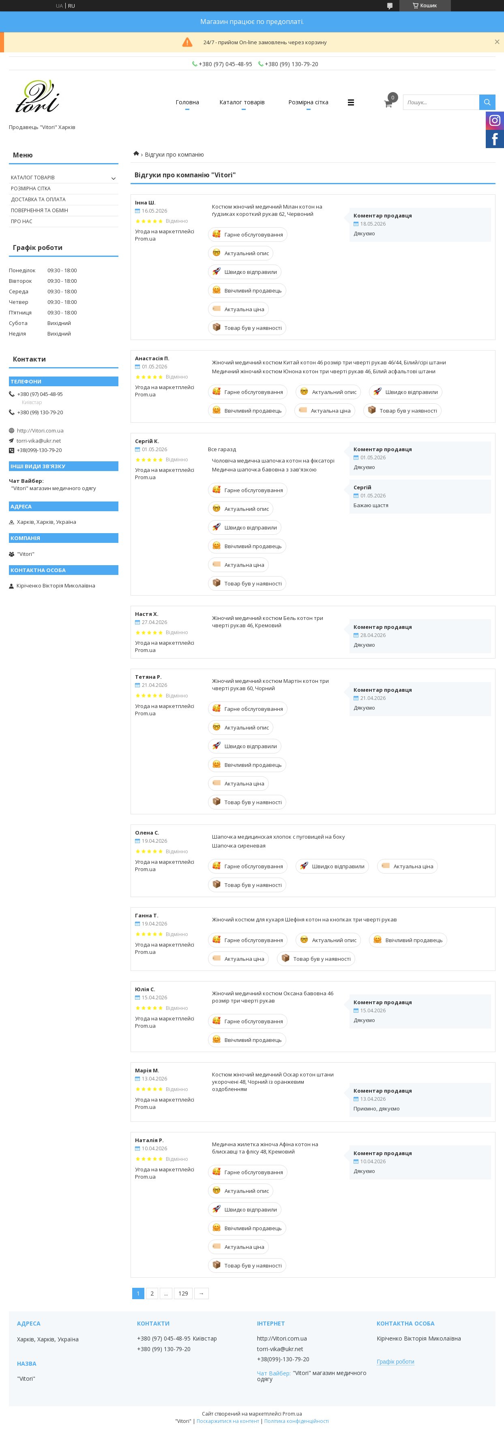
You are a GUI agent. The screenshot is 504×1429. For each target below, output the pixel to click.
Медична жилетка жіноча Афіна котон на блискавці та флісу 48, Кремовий (265, 1148)
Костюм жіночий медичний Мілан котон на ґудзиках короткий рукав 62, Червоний (267, 210)
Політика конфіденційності (296, 1421)
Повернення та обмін (39, 210)
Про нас (21, 221)
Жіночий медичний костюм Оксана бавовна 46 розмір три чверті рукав (272, 997)
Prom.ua (292, 1413)
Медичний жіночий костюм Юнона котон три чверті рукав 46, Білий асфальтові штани (323, 371)
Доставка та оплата (38, 199)
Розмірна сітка (308, 102)
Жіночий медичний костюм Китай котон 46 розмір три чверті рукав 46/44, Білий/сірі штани (329, 362)
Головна (187, 102)
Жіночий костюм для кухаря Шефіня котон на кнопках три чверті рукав (304, 919)
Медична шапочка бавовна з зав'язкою (264, 469)
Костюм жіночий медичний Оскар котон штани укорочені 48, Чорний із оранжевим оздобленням (273, 1082)
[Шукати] (487, 102)
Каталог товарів (242, 102)
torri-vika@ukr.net (39, 440)
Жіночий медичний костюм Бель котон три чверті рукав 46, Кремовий (267, 621)
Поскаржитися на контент (228, 1421)
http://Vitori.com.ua (40, 430)
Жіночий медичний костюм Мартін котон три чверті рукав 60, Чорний (270, 684)
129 (183, 1293)
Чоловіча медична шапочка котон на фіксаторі (273, 460)
